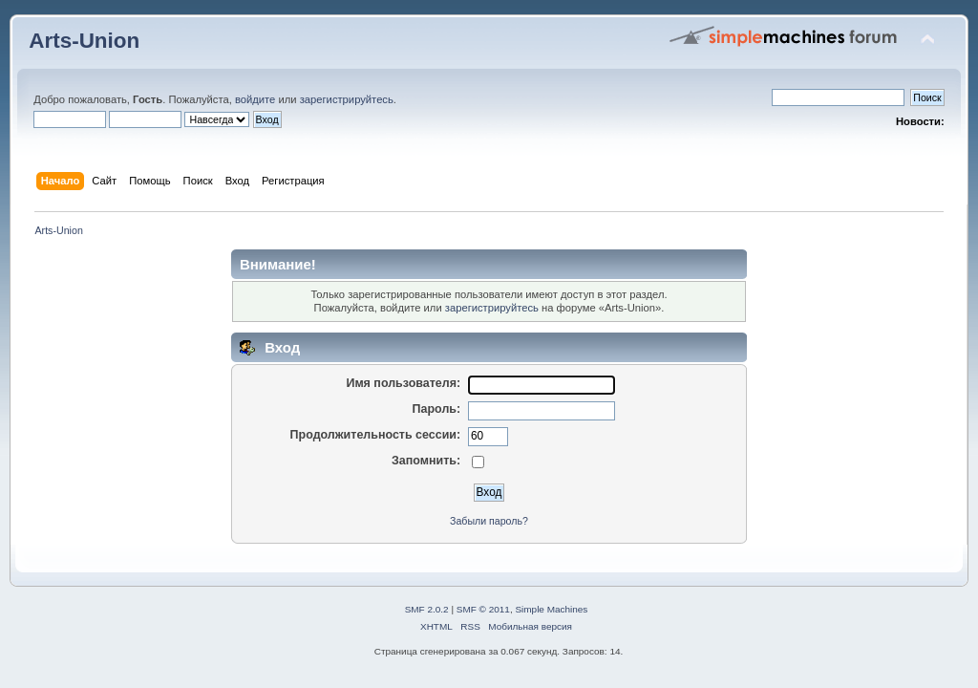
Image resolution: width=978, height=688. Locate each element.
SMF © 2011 (483, 609)
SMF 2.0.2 (427, 609)
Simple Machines (551, 609)
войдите (255, 99)
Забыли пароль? (489, 521)
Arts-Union (84, 41)
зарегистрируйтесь (346, 99)
